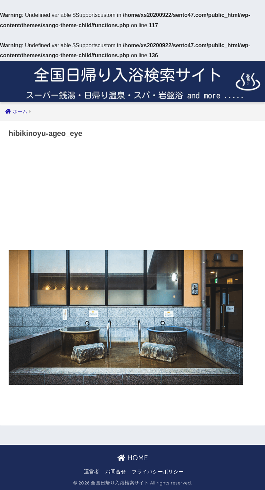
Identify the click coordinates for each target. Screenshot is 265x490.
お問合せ (115, 471)
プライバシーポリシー (158, 471)
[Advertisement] (132, 196)
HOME (132, 457)
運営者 (91, 471)
